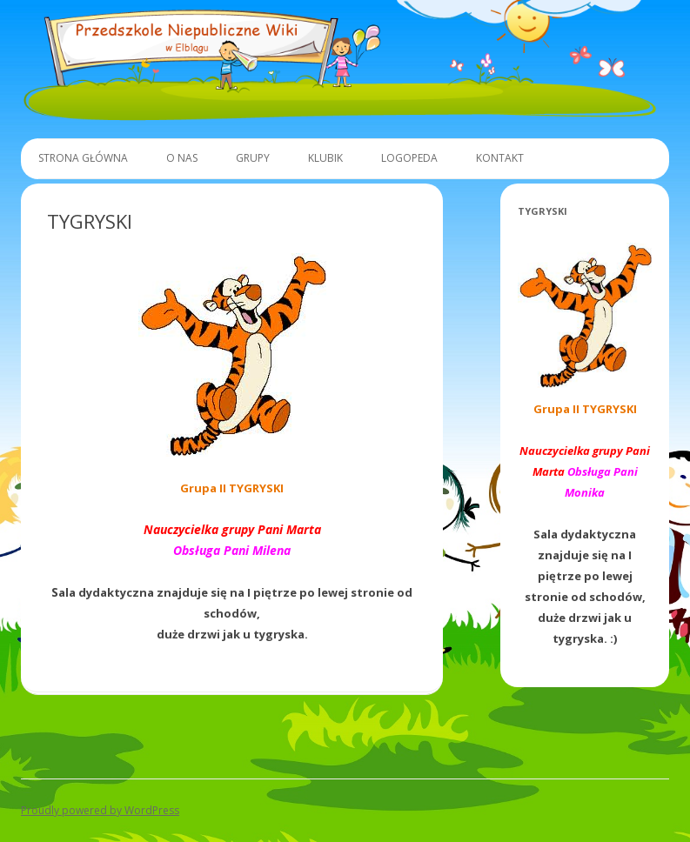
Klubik (325, 157)
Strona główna (83, 157)
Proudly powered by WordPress (100, 810)
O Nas (182, 157)
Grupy (253, 157)
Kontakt (500, 157)
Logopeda (409, 157)
